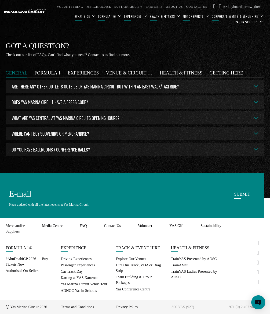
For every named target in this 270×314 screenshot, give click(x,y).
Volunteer (145, 226)
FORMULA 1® (107, 16)
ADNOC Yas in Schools (79, 291)
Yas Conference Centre (133, 289)
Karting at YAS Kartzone (79, 278)
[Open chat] (258, 302)
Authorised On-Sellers (22, 271)
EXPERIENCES (133, 16)
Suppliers (13, 231)
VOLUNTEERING (70, 6)
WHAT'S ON (83, 16)
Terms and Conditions (77, 307)
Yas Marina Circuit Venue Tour (84, 284)
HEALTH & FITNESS (163, 16)
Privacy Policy (127, 307)
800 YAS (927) (182, 307)
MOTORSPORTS (194, 16)
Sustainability (211, 226)
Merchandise (15, 226)
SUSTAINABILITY (128, 6)
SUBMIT (242, 194)
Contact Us (112, 226)
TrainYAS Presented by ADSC (194, 259)
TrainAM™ (180, 265)
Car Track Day (72, 271)
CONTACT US (196, 6)
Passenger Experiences (78, 265)
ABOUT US (174, 6)
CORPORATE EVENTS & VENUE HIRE (235, 16)
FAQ (83, 226)
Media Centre (52, 226)
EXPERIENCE (73, 248)
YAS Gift (176, 226)
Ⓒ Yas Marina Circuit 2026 (26, 307)
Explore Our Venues (131, 259)
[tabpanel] (135, 119)
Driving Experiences (76, 259)
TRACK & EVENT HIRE (138, 248)
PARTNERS (154, 6)
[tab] (16, 72)
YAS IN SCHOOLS (247, 22)
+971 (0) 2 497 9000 (242, 307)
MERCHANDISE (99, 6)
